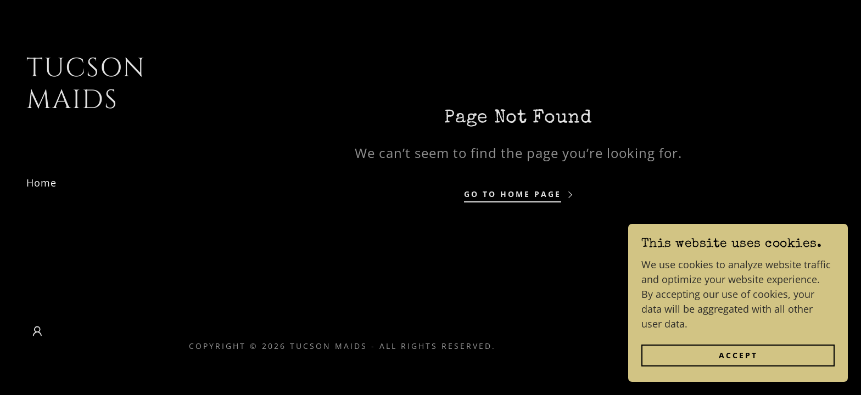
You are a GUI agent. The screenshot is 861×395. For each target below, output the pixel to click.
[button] (37, 331)
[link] (87, 104)
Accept (738, 378)
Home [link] (41, 182)
